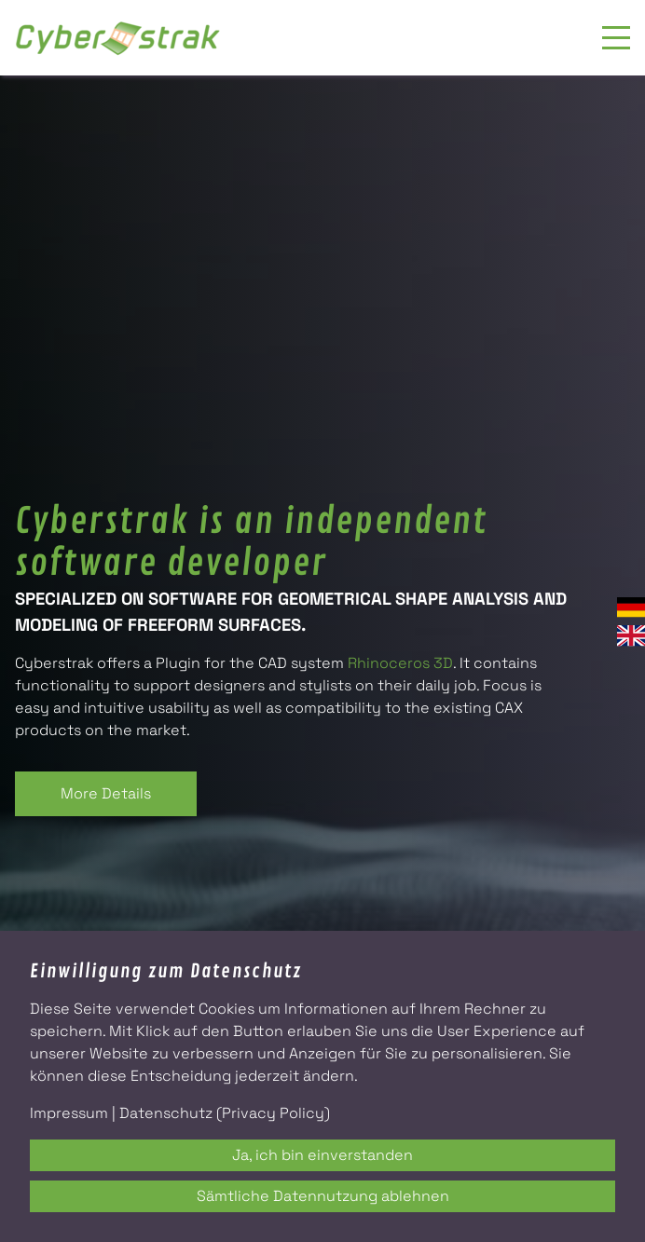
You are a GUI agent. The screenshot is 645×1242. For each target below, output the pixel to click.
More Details (106, 793)
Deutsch (631, 607)
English (631, 636)
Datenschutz (166, 1113)
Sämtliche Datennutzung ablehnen (323, 1196)
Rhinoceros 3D (400, 663)
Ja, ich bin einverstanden (322, 1155)
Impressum (69, 1113)
